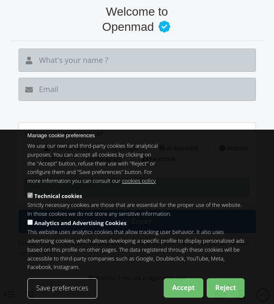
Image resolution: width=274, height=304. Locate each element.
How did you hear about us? (64, 133)
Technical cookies (58, 203)
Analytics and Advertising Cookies (80, 231)
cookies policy (139, 188)
